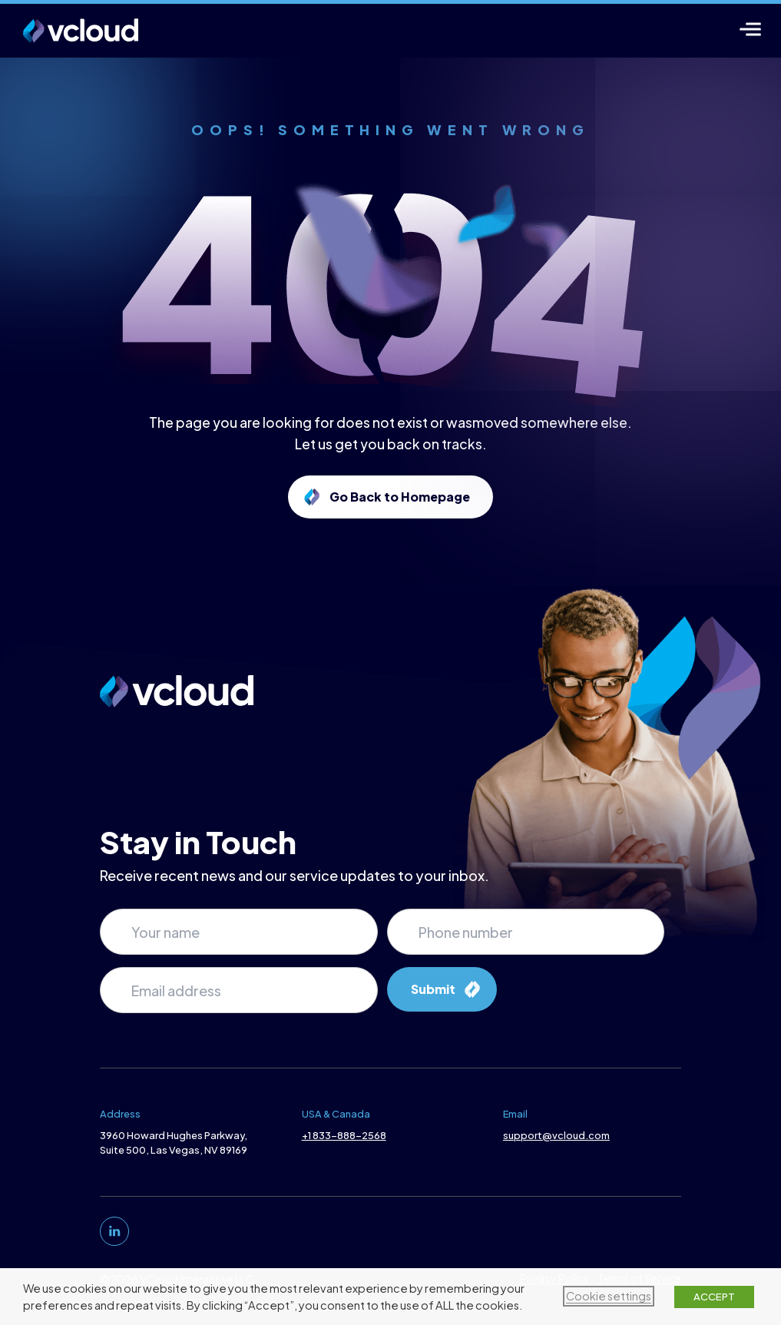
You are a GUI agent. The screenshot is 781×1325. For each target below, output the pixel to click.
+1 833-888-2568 (342, 1135)
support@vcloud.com (558, 1135)
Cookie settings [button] (608, 1296)
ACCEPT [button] (714, 1296)
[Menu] (750, 29)
